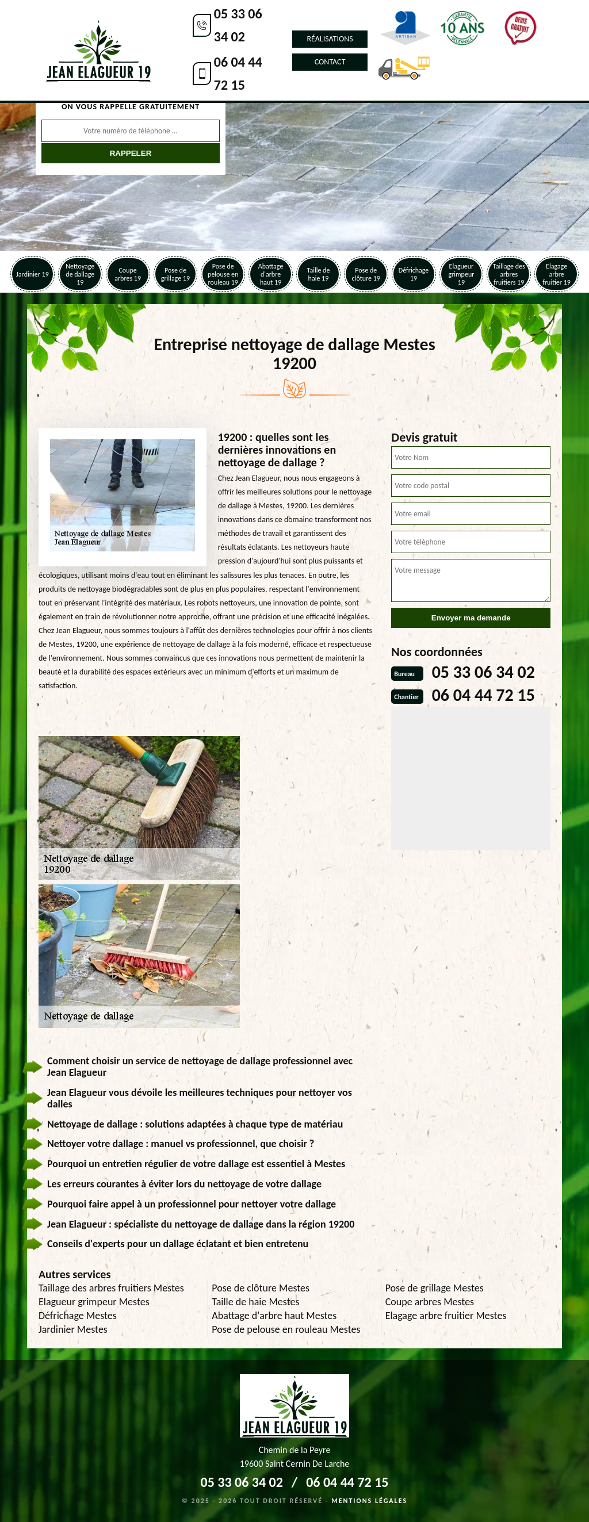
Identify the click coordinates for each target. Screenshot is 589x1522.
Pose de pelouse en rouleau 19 (223, 274)
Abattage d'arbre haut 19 (271, 274)
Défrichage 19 (414, 274)
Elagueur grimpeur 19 (461, 274)
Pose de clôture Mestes (260, 1288)
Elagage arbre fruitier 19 (556, 274)
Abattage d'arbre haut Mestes (274, 1315)
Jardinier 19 (32, 274)
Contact (330, 62)
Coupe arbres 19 (127, 274)
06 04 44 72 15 (238, 73)
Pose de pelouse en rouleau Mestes (286, 1329)
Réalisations (330, 39)
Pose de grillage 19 (175, 274)
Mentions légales (369, 1501)
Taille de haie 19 (318, 274)
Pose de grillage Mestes (434, 1288)
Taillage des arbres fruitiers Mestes (111, 1288)
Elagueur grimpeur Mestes (94, 1301)
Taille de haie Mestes (255, 1301)
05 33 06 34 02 (238, 25)
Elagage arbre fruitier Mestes (446, 1315)
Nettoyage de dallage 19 (80, 274)
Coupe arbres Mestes (430, 1301)
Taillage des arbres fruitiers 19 (509, 274)
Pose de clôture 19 (366, 274)
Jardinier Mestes (73, 1329)
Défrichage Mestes (78, 1315)
